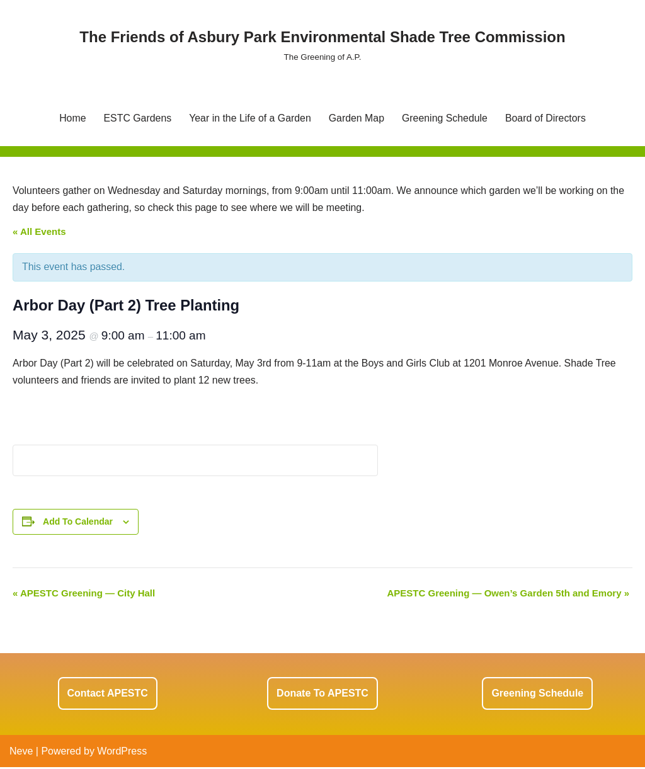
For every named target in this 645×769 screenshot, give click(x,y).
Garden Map (357, 118)
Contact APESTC (107, 695)
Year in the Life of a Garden (249, 118)
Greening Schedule (445, 118)
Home (70, 118)
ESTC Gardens (136, 118)
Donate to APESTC (322, 695)
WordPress (122, 753)
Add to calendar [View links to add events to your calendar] (78, 523)
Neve (21, 753)
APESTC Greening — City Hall (84, 595)
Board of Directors (547, 118)
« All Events (39, 232)
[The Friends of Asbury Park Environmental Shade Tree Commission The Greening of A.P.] (322, 44)
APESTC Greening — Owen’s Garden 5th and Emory (508, 595)
